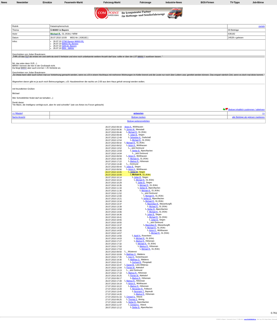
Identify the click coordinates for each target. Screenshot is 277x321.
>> (263, 113)
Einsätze (47, 2)
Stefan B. (136, 151)
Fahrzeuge (145, 2)
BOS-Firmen (207, 2)
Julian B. (133, 135)
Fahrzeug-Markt (111, 2)
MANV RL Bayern (70, 43)
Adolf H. (137, 236)
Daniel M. (130, 265)
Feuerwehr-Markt (73, 2)
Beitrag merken (138, 117)
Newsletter (22, 2)
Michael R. (132, 132)
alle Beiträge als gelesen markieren (248, 117)
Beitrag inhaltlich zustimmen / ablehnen (244, 109)
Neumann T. (139, 291)
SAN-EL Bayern (69, 46)
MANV (141, 56)
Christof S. (130, 297)
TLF (27, 56)
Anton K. (128, 127)
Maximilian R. (153, 204)
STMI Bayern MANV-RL (73, 41)
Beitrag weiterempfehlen (138, 121)
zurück (262, 26)
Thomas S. (132, 299)
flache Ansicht (18, 117)
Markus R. (134, 161)
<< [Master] (17, 113)
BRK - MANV (68, 48)
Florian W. (130, 268)
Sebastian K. (135, 137)
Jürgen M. (130, 129)
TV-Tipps (235, 2)
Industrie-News (174, 2)
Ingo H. (131, 257)
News (4, 2)
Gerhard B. (136, 262)
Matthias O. (131, 254)
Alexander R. (137, 289)
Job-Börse (258, 2)
